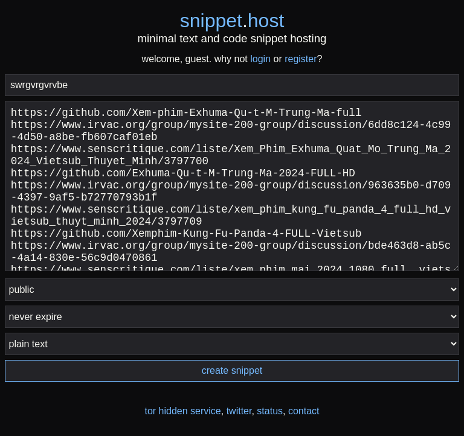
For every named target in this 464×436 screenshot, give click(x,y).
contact (304, 411)
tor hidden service (182, 411)
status (270, 411)
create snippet (232, 370)
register (301, 59)
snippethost (232, 20)
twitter (239, 411)
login (260, 59)
